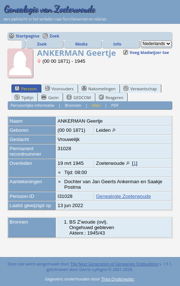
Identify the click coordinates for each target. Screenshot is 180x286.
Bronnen (73, 105)
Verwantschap (140, 88)
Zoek (54, 36)
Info (117, 44)
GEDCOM (79, 97)
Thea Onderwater (117, 279)
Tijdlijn (24, 97)
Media (81, 44)
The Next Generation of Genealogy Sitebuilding (114, 264)
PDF (114, 105)
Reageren (111, 97)
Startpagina (27, 36)
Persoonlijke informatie (32, 105)
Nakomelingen (98, 88)
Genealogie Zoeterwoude (123, 196)
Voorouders (59, 88)
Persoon (26, 88)
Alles (96, 105)
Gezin (50, 97)
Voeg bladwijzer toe (149, 52)
